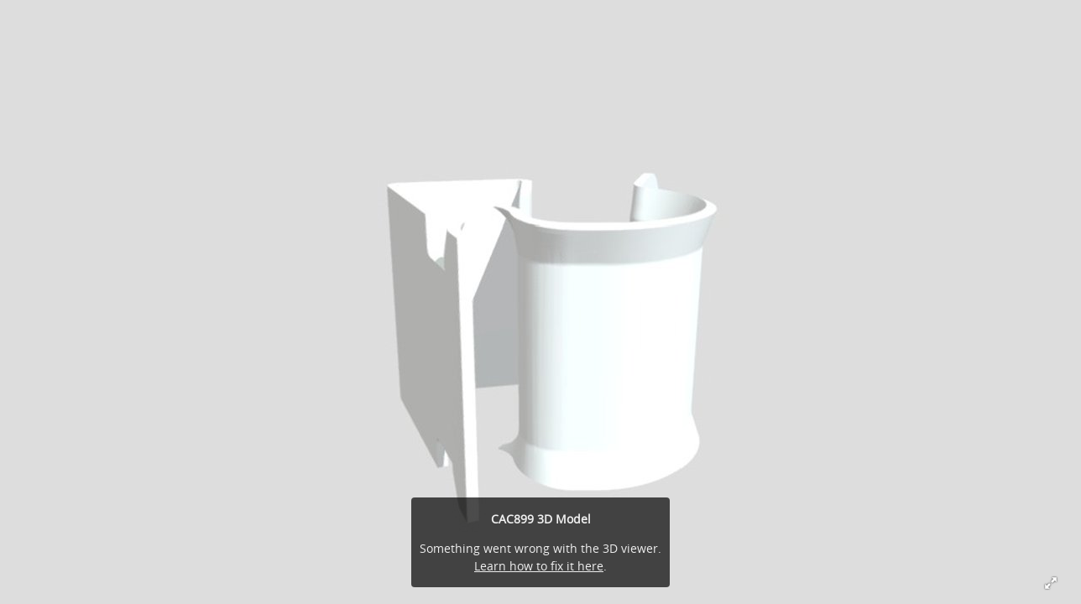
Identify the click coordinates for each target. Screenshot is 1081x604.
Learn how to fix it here (538, 566)
